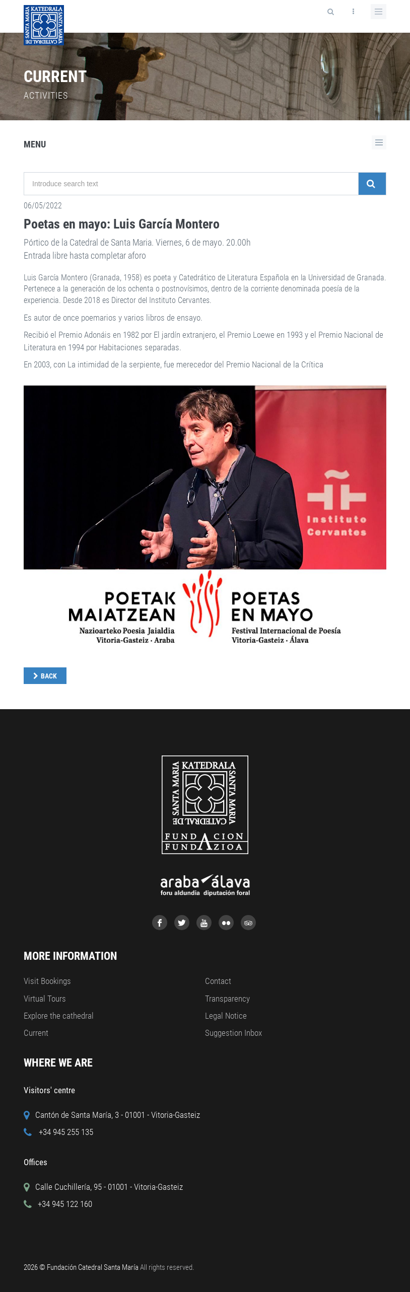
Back (49, 676)
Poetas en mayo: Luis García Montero (122, 224)
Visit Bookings (47, 981)
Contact (218, 981)
